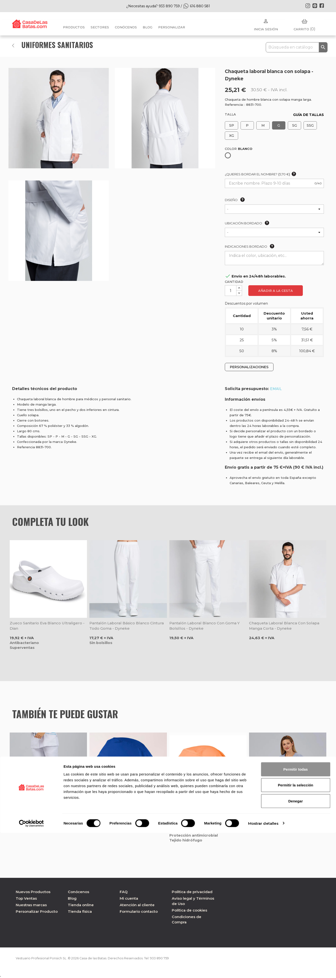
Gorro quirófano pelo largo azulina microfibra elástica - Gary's (123, 818)
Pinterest (315, 5)
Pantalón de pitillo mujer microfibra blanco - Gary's (43, 818)
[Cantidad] (230, 290)
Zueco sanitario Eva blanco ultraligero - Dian (47, 626)
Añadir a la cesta (275, 291)
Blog (72, 898)
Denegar (295, 946)
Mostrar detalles (263, 968)
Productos (74, 27)
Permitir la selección (295, 930)
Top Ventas (26, 898)
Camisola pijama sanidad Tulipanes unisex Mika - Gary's (282, 818)
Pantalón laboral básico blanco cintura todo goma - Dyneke (126, 626)
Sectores (100, 27)
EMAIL (276, 389)
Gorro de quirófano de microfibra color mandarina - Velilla (207, 818)
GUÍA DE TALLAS (308, 115)
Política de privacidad (192, 891)
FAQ (124, 891)
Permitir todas (295, 914)
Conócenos (126, 27)
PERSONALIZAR (171, 27)
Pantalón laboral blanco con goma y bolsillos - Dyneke (204, 626)
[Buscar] (297, 47)
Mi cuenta (129, 898)
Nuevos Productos (33, 891)
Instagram (307, 5)
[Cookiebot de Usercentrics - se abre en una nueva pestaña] (31, 968)
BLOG (147, 27)
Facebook (322, 5)
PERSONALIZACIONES (249, 367)
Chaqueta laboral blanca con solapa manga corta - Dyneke (284, 626)
